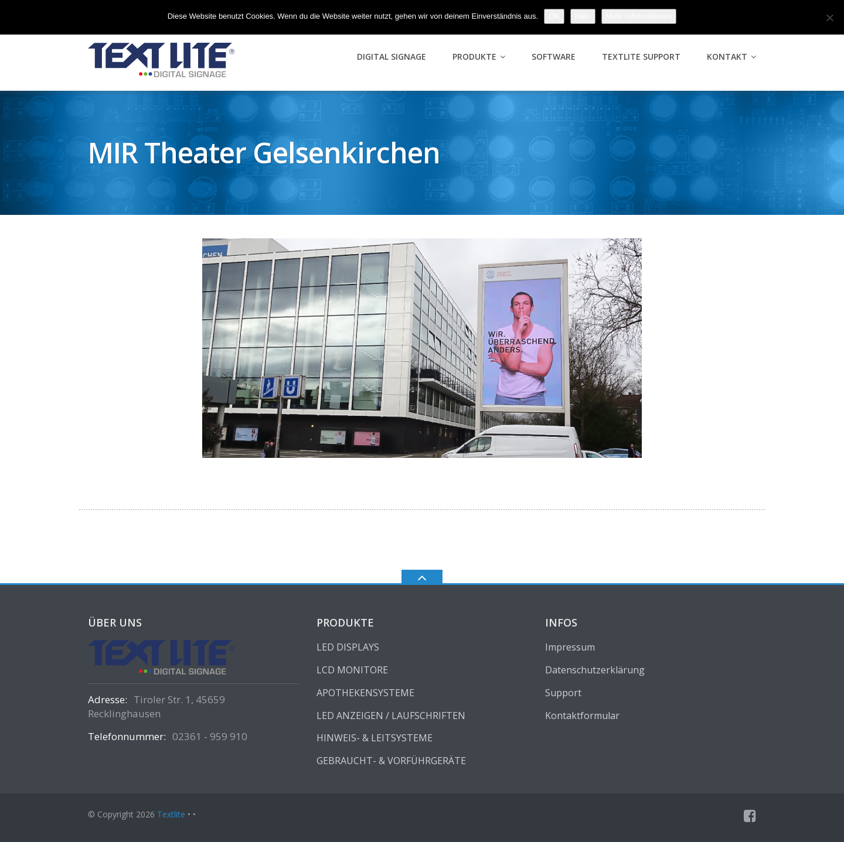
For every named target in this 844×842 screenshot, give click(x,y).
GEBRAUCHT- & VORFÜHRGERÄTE (391, 760)
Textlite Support (641, 56)
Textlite (171, 814)
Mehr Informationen (639, 16)
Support (563, 692)
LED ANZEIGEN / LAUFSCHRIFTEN (390, 715)
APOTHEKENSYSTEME (365, 692)
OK (554, 16)
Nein (583, 16)
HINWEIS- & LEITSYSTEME (374, 737)
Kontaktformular (582, 715)
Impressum (570, 647)
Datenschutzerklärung (595, 669)
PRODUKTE (474, 56)
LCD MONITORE (352, 669)
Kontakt (727, 56)
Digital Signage (391, 56)
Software (554, 56)
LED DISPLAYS (347, 647)
